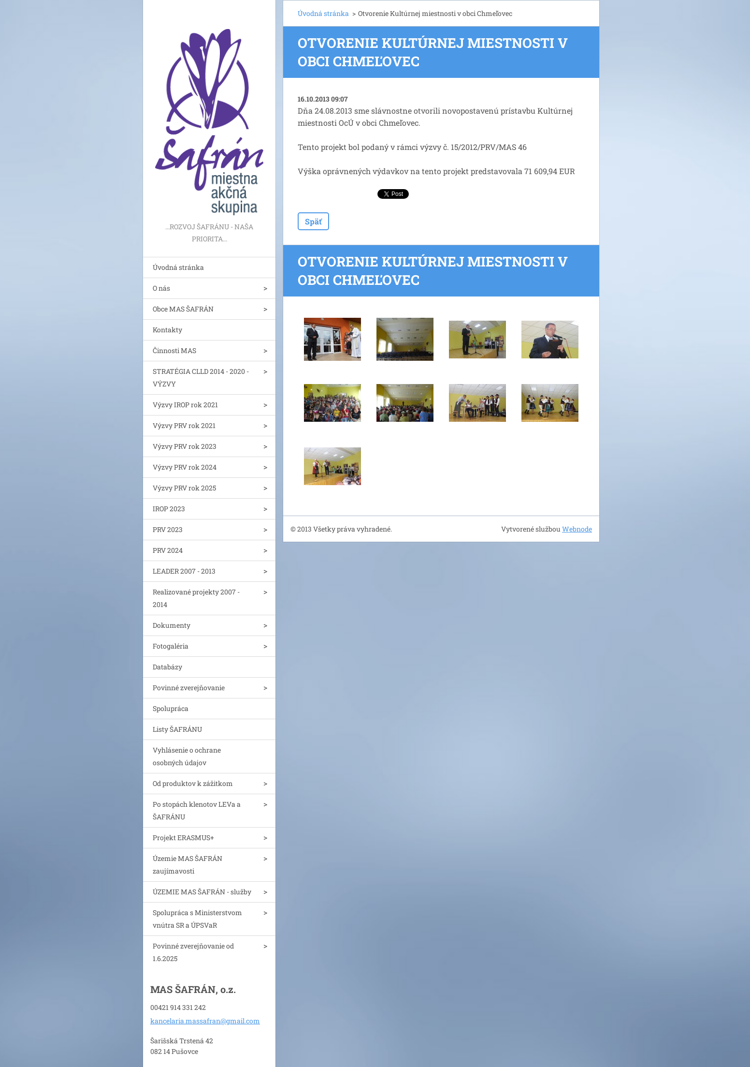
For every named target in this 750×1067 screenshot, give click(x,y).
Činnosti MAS (174, 350)
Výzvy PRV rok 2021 (184, 425)
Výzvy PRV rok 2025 (184, 487)
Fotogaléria (170, 646)
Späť (313, 221)
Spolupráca (170, 708)
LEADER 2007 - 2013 (184, 571)
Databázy (167, 666)
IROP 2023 (169, 508)
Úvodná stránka (178, 267)
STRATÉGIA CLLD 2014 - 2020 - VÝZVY (201, 377)
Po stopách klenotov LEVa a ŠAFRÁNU (197, 810)
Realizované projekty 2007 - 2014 (196, 598)
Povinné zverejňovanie (189, 687)
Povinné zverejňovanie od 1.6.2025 (193, 952)
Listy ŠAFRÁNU (177, 729)
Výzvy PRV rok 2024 (184, 467)
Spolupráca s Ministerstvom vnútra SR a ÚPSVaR (197, 919)
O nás (161, 288)
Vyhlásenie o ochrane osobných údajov (187, 756)
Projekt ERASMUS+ (183, 837)
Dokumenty (171, 625)
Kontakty (167, 329)
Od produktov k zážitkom (193, 783)
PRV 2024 (168, 550)
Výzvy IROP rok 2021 (185, 404)
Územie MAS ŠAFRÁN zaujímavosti (187, 864)
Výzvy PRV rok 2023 (184, 446)
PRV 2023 (168, 529)
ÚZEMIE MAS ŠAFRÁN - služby (202, 891)
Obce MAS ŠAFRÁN (183, 308)
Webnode (577, 529)
